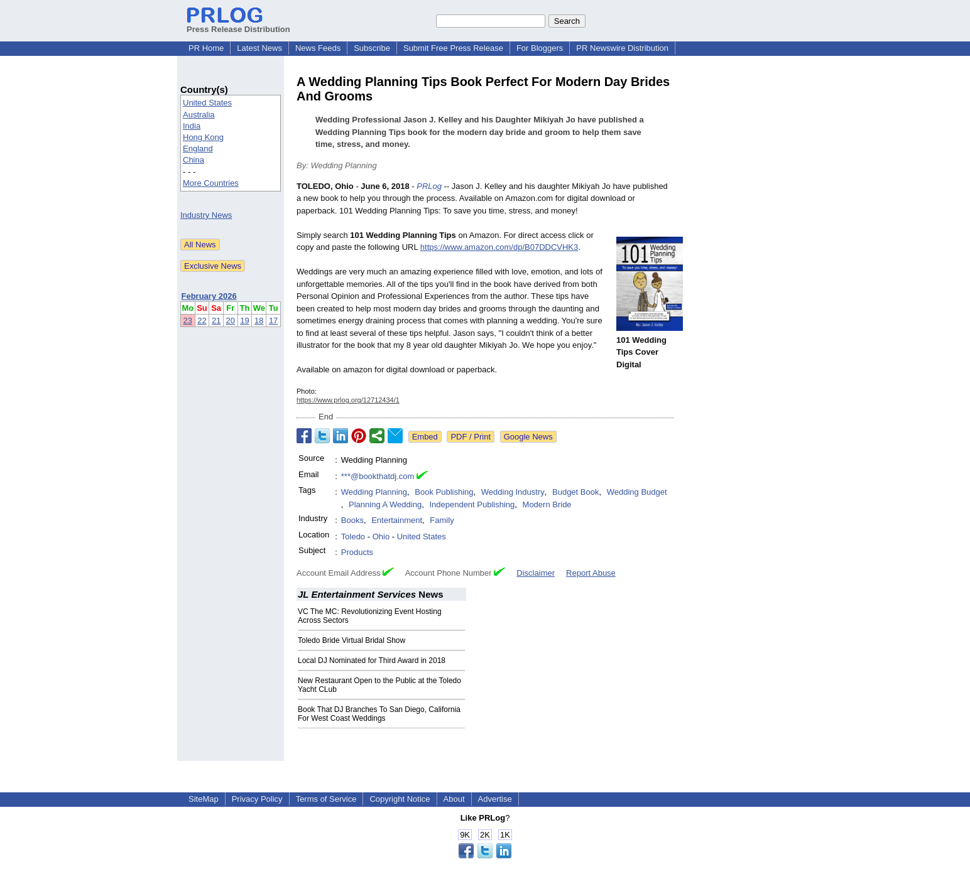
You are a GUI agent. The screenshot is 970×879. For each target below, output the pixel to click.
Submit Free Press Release (453, 48)
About (454, 799)
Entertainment (396, 520)
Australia (199, 114)
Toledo (353, 536)
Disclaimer (535, 573)
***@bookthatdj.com (378, 476)
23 (187, 320)
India (191, 126)
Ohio (381, 536)
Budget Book (575, 492)
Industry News (206, 215)
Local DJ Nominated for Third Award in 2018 (371, 660)
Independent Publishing (472, 504)
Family (442, 520)
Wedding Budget (637, 492)
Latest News (259, 48)
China (193, 159)
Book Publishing (444, 492)
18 (258, 320)
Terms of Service (326, 799)
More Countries (211, 183)
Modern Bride (547, 504)
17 (273, 320)
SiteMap (203, 799)
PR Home (206, 48)
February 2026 (209, 296)
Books (352, 520)
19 (244, 320)
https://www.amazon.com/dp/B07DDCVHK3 (499, 247)
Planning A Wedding (385, 504)
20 (230, 320)
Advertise (495, 799)
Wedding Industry (513, 492)
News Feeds (318, 48)
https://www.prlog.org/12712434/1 (348, 400)
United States (207, 102)
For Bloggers (539, 48)
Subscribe (372, 48)
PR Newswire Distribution (622, 48)
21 (216, 320)
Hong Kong (203, 137)
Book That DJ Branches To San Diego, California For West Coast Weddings (379, 714)
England (198, 148)
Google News (528, 436)
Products (357, 552)
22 (201, 320)
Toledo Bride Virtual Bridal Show (351, 640)
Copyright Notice (399, 799)
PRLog (429, 186)
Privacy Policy (257, 799)
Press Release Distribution (238, 24)
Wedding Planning (374, 492)
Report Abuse (591, 573)
